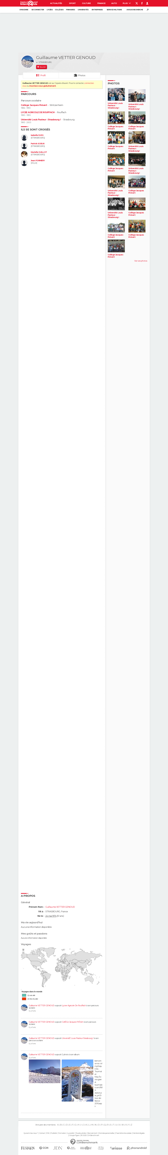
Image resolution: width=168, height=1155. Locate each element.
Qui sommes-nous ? (31, 1133)
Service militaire (114, 10)
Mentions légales (138, 1133)
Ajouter (43, 67)
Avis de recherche (135, 10)
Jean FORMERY (38, 160)
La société (70, 1133)
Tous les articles (81, 1133)
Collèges (59, 10)
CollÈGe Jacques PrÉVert (72, 1022)
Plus (127, 3)
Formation (62, 1133)
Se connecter (37, 10)
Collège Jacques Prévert (34, 105)
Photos (81, 75)
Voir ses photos (140, 261)
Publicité (54, 1133)
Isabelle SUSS (37, 135)
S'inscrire (23, 10)
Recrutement (92, 1133)
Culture (86, 3)
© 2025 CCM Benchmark (90, 1135)
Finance (101, 3)
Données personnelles (106, 1133)
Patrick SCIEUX (38, 144)
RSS (47, 1133)
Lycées (50, 10)
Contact (42, 1133)
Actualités (56, 3)
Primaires (70, 10)
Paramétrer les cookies (123, 1133)
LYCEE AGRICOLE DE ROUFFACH (37, 112)
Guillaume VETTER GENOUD (41, 1005)
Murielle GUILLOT (39, 152)
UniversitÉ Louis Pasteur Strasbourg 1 (78, 1038)
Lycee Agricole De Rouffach (74, 1005)
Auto (114, 3)
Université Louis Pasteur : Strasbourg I (41, 119)
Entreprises (97, 10)
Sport (72, 3)
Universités (83, 10)
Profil (43, 75)
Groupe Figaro (74, 1135)
